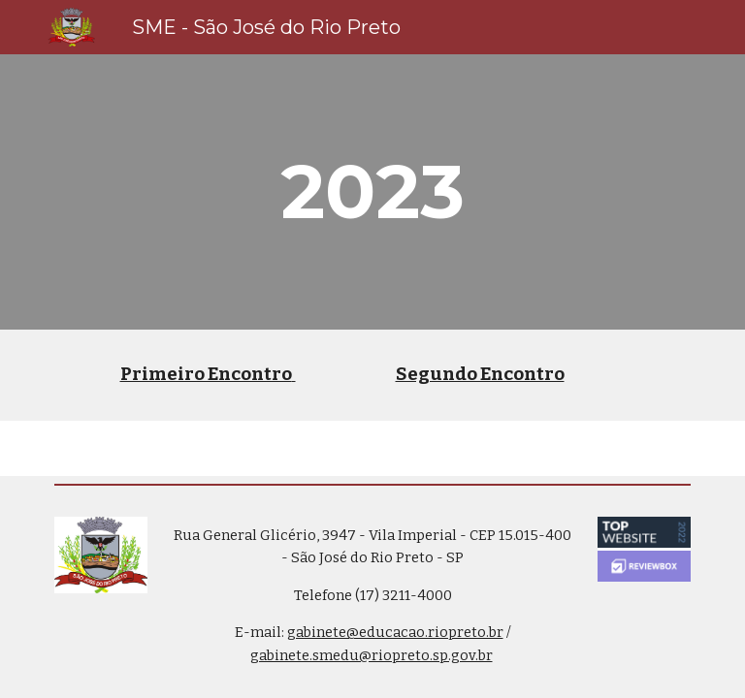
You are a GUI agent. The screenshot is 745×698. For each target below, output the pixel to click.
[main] (372, 192)
